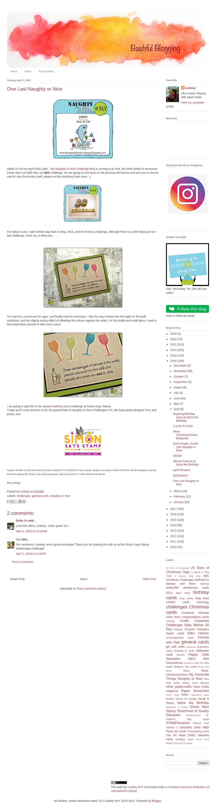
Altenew (204, 583)
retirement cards (200, 695)
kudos (169, 666)
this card (23, 316)
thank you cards (176, 731)
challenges (23, 495)
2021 (173, 344)
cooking (170, 621)
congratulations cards (195, 617)
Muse (186, 670)
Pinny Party (172, 695)
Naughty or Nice (60, 495)
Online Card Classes (195, 683)
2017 (173, 508)
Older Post (149, 579)
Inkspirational (174, 662)
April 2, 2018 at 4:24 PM (31, 553)
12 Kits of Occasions (177, 568)
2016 (173, 514)
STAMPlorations (178, 723)
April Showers (181, 470)
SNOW (177, 455)
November (180, 371)
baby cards (183, 593)
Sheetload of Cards (177, 707)
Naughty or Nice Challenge (72, 168)
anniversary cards (196, 587)
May (177, 403)
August (178, 387)
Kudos (27, 71)
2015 (173, 519)
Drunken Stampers (197, 629)
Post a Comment (22, 561)
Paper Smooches (195, 691)
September (181, 382)
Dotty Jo (21, 520)
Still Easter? (180, 475)
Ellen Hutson (198, 633)
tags (206, 727)
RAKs (185, 694)
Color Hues (173, 617)
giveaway (191, 647)
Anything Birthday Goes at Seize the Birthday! (185, 417)
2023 (173, 333)
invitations (188, 663)
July (176, 392)
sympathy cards (190, 727)
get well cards (175, 646)
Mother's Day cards (185, 666)
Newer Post (17, 579)
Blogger (156, 800)
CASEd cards (177, 602)
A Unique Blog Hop (187, 576)
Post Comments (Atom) (91, 588)
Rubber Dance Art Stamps (181, 699)
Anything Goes (61, 406)
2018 (173, 360)
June (177, 398)
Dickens (178, 629)
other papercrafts (179, 687)
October (179, 376)
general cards (40, 495)
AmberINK (172, 587)
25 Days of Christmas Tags (187, 570)
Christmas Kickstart (195, 612)
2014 (173, 525)
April (177, 409)
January (179, 502)
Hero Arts (198, 659)
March (178, 491)
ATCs (169, 592)
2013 (173, 530)
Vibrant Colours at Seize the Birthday (186, 463)
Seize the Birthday (193, 703)
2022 (173, 339)
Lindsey (190, 88)
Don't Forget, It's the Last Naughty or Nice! (185, 447)
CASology (203, 602)
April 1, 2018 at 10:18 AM (31, 531)
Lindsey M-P (135, 787)
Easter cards (175, 633)
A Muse (195, 572)
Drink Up (31, 235)
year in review (185, 743)
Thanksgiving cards (198, 731)
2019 (173, 355)
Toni (147, 410)
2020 (173, 350)
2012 (173, 536)
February (180, 496)
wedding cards (184, 739)
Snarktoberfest (193, 715)
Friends (90, 231)
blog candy (186, 598)
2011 (173, 541)
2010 (173, 547)
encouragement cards (180, 637)
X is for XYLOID (183, 426)
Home (14, 71)
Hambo (181, 654)
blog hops (202, 598)
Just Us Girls (201, 663)
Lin (18, 539)
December (180, 365)
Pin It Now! (14, 482)
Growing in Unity (184, 650)
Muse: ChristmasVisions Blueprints (185, 435)
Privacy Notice (46, 71)
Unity (191, 735)
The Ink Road (175, 735)
